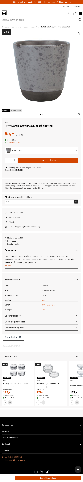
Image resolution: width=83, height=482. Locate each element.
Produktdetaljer (13, 279)
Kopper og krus (28, 27)
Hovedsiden (6, 27)
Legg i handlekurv (48, 160)
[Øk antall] (15, 160)
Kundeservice (77, 6)
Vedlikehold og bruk (15, 327)
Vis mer (8, 265)
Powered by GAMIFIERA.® (11, 346)
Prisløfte (12, 222)
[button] (79, 114)
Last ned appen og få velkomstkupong (24, 226)
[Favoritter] (5, 402)
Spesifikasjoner (12, 315)
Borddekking (16, 27)
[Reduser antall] (7, 160)
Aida (6, 122)
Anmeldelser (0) (13, 337)
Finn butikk (66, 6)
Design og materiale (15, 321)
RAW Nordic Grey (49, 304)
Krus (37, 27)
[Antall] (11, 160)
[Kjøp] (10, 402)
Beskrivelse (11, 250)
